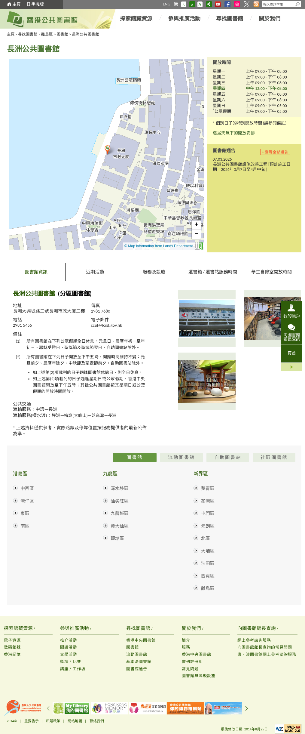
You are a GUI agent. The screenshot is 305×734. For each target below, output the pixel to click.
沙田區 (208, 563)
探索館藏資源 (136, 18)
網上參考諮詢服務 (254, 640)
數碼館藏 (12, 647)
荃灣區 (208, 501)
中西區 (27, 488)
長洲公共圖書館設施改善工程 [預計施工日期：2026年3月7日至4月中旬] (252, 167)
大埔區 (208, 551)
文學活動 (68, 654)
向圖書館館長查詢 (291, 336)
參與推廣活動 (184, 18)
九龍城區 (120, 513)
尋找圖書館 (229, 18)
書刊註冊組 (192, 661)
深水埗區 (120, 488)
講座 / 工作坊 (72, 668)
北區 (205, 538)
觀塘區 (117, 538)
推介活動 (68, 640)
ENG (166, 4)
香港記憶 (12, 654)
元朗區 (208, 526)
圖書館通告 (136, 668)
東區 (24, 513)
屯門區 (208, 513)
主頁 (16, 4)
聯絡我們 (97, 721)
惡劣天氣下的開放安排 (234, 133)
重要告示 (31, 721)
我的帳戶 (291, 315)
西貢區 (208, 576)
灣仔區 (27, 501)
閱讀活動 (68, 647)
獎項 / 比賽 (70, 661)
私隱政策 (53, 721)
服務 (186, 647)
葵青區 (208, 488)
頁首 (292, 353)
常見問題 (190, 668)
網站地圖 (75, 721)
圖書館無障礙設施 (198, 675)
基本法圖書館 (138, 661)
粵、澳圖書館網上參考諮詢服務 (266, 654)
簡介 (186, 640)
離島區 (47, 34)
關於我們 (269, 18)
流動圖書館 (136, 654)
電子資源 (12, 640)
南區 (24, 526)
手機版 (37, 4)
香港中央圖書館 (141, 640)
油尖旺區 (120, 501)
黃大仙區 (120, 526)
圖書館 (62, 34)
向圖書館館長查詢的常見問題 (264, 647)
